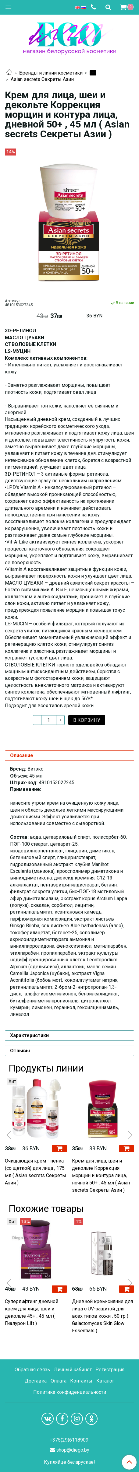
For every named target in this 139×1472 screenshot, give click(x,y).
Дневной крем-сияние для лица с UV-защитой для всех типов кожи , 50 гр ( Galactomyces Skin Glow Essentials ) (102, 1316)
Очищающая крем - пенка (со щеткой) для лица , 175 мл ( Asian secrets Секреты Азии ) (35, 1172)
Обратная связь (32, 1369)
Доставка (36, 1381)
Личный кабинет (73, 1369)
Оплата (58, 1381)
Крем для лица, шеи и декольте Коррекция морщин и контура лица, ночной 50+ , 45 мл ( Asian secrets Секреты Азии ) (101, 1175)
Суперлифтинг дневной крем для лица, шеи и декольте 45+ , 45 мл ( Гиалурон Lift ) (31, 1312)
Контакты (81, 1381)
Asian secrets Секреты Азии (42, 79)
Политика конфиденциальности (69, 1392)
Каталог (105, 1381)
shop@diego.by (72, 1450)
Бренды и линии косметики (51, 73)
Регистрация (109, 1369)
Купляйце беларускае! (69, 1462)
